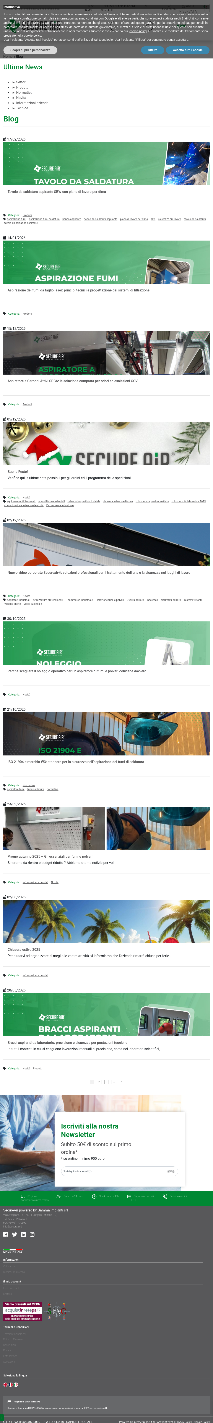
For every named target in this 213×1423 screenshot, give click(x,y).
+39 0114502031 (17, 1218)
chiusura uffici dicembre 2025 (189, 501)
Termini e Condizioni (14, 1334)
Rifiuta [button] (153, 1414)
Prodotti (20, 87)
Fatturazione (10, 1356)
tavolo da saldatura (195, 219)
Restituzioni (9, 1345)
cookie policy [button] (137, 1396)
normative (53, 789)
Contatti (107, 10)
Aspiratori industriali (18, 600)
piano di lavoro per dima (134, 219)
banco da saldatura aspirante (100, 219)
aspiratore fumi (15, 789)
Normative (22, 93)
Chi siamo (9, 1266)
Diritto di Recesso (13, 1339)
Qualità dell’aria (136, 600)
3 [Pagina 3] (106, 1081)
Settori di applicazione (120, 6)
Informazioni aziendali (31, 103)
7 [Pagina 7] (121, 1081)
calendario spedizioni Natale (84, 501)
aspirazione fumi (16, 219)
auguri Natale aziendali (51, 501)
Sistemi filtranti (193, 600)
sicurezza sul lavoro (169, 219)
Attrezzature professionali (48, 600)
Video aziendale (33, 603)
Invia (171, 1171)
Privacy (7, 1350)
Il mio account (11, 1288)
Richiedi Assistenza (14, 1272)
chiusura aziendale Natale (118, 501)
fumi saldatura (35, 789)
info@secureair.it (12, 1226)
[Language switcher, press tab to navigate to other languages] (205, 8)
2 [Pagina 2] (99, 1081)
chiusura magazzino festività (152, 501)
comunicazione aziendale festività (24, 505)
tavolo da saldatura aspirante (21, 223)
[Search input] (129, 26)
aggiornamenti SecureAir (21, 501)
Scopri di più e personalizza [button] (30, 1414)
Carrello (7, 1293)
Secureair (152, 600)
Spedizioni (9, 1361)
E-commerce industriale (60, 505)
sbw (153, 219)
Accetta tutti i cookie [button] (188, 1414)
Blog (91, 6)
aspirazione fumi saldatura (44, 219)
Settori (19, 82)
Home (8, 57)
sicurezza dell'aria (171, 600)
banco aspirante (71, 219)
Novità (19, 98)
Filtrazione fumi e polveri (110, 600)
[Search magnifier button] (148, 26)
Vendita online (12, 603)
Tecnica (20, 108)
